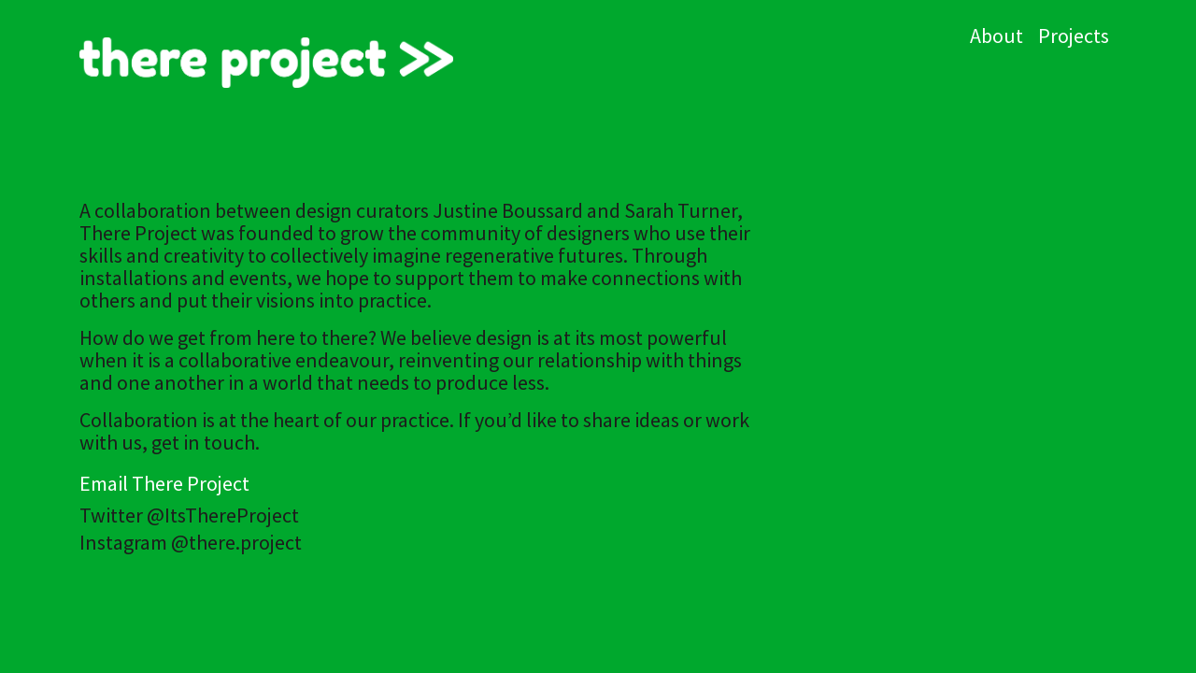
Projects (1073, 35)
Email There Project (164, 483)
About (996, 35)
